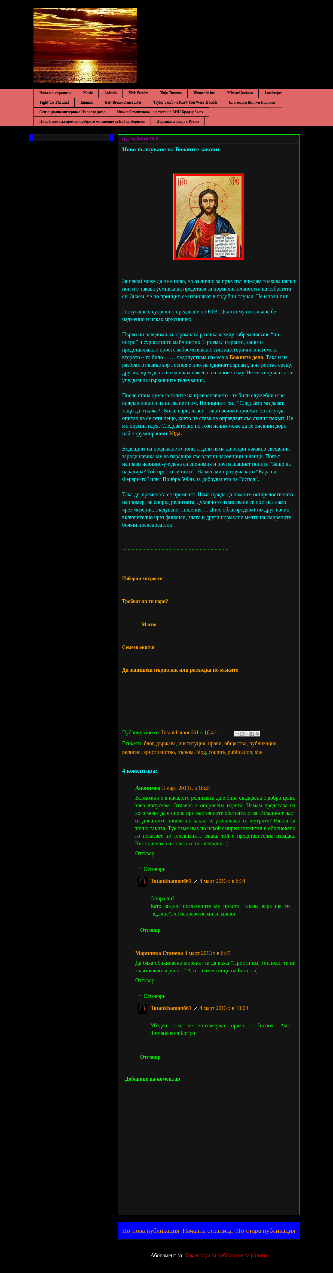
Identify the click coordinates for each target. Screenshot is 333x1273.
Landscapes (273, 93)
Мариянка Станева (159, 953)
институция (191, 743)
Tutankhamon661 (171, 881)
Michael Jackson (240, 93)
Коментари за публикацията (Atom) (226, 1255)
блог (149, 743)
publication (240, 752)
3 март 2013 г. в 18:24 (186, 788)
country (217, 752)
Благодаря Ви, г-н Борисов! (252, 102)
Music (88, 93)
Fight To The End (54, 102)
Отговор (144, 853)
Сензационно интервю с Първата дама (72, 112)
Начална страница (55, 93)
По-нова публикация (150, 1230)
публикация (263, 743)
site (258, 752)
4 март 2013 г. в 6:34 (222, 881)
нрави (215, 743)
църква (186, 752)
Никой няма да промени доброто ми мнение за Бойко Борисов (92, 121)
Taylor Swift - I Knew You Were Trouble (185, 102)
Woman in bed (204, 93)
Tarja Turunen (171, 93)
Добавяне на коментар (152, 1079)
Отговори (155, 869)
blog (201, 752)
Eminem (86, 102)
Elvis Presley (138, 93)
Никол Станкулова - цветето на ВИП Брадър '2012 (160, 112)
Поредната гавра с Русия (178, 121)
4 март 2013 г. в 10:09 (224, 1008)
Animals (110, 93)
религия (131, 752)
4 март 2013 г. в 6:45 (207, 953)
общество (235, 743)
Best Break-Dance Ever (123, 102)
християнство (159, 752)
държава (166, 743)
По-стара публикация (265, 1230)
